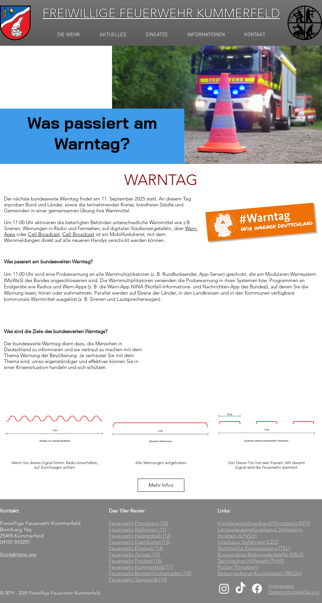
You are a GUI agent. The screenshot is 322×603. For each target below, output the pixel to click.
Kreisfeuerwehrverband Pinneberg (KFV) (264, 523)
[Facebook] (257, 588)
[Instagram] (224, 588)
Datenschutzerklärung (293, 592)
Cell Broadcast (44, 234)
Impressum (281, 586)
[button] (113, 35)
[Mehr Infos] (161, 485)
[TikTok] (240, 588)
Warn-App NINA (125, 286)
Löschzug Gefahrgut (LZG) (248, 542)
